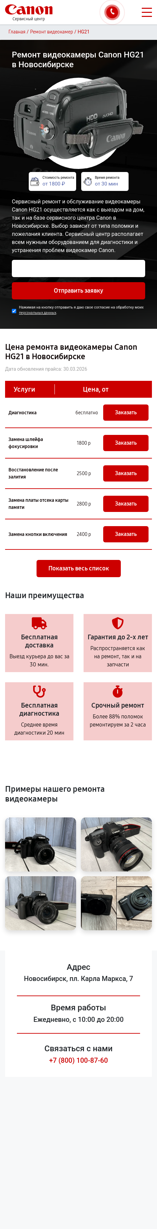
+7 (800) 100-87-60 (78, 1060)
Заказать (126, 412)
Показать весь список (78, 568)
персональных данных (37, 313)
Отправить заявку (78, 290)
